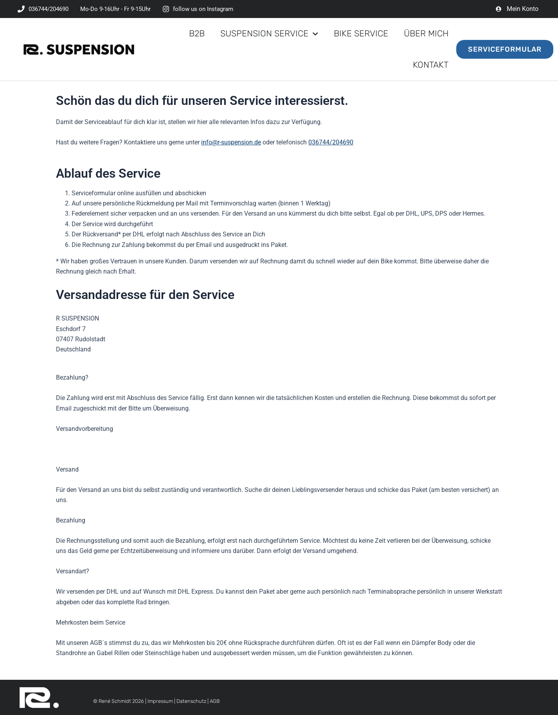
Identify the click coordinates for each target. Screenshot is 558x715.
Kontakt (430, 64)
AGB (215, 701)
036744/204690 (330, 142)
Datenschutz (191, 701)
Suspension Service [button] (269, 34)
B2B (197, 33)
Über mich (426, 33)
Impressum (160, 701)
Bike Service (361, 33)
